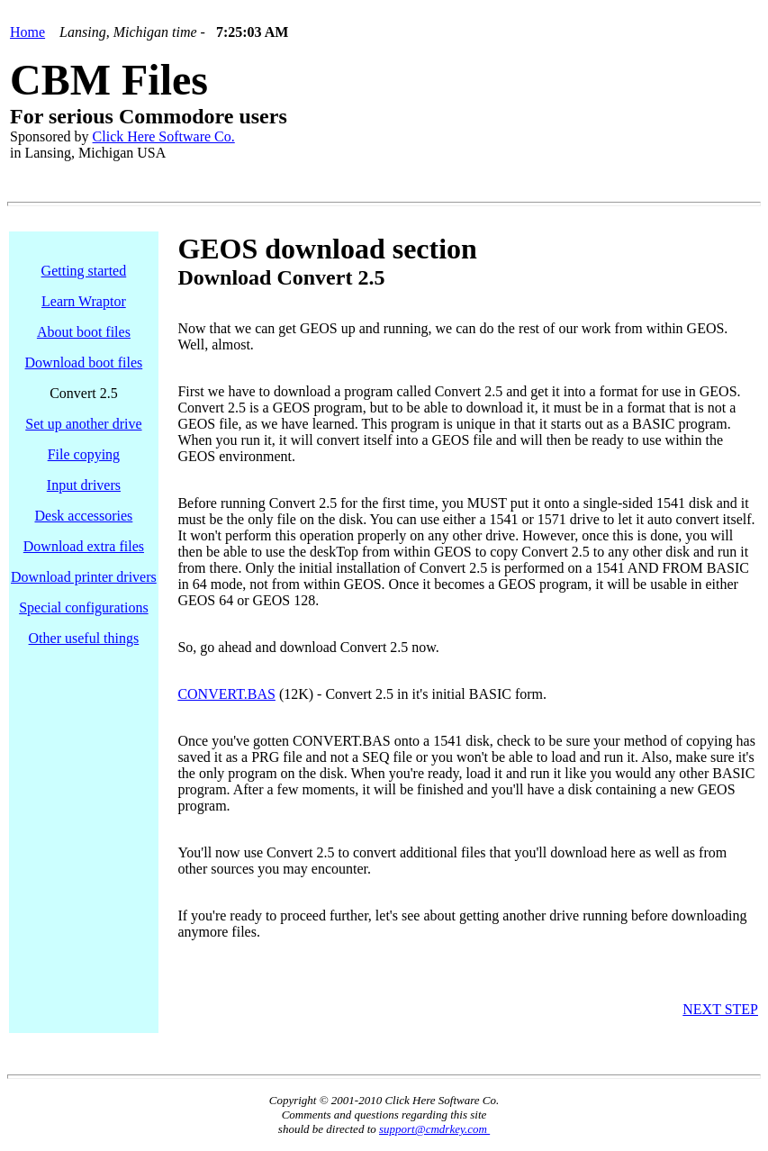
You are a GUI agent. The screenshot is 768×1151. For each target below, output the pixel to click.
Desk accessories (83, 515)
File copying (84, 454)
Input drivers (84, 485)
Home (27, 32)
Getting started (84, 270)
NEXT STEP (720, 1009)
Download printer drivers (84, 577)
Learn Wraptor (83, 301)
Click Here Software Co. (164, 136)
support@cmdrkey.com (434, 1129)
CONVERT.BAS (226, 694)
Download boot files (84, 362)
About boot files (84, 332)
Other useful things (84, 638)
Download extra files (83, 546)
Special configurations (84, 607)
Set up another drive (83, 423)
